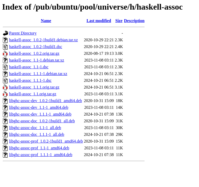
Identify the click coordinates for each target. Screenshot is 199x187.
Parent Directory (23, 33)
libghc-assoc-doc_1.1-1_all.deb (35, 127)
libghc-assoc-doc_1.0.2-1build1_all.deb (42, 121)
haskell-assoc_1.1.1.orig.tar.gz (34, 87)
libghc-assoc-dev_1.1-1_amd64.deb (38, 107)
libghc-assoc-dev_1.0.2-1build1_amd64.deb (45, 100)
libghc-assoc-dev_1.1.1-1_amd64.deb (40, 114)
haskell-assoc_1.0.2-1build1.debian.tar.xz (43, 40)
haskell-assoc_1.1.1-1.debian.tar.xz (38, 73)
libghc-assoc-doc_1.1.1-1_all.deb (36, 134)
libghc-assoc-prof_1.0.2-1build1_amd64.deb (46, 141)
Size (119, 20)
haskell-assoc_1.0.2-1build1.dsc (35, 46)
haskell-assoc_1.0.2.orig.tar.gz (34, 53)
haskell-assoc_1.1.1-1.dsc (30, 80)
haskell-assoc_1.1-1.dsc (28, 67)
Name (46, 20)
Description (134, 20)
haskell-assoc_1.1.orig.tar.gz (32, 94)
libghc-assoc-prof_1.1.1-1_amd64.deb (40, 154)
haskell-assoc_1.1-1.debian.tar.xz (36, 60)
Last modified (99, 20)
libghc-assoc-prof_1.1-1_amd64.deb (39, 148)
